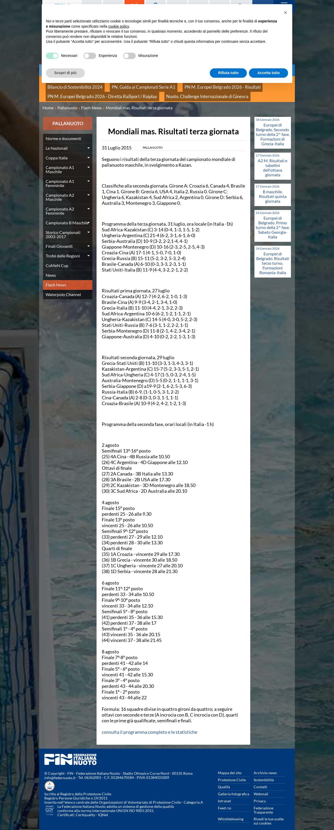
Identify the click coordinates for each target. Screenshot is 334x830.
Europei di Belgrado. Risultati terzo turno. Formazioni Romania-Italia (272, 256)
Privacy (260, 794)
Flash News (56, 277)
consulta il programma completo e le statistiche (149, 725)
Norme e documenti (63, 131)
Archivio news (265, 765)
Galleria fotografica (233, 787)
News (51, 268)
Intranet (224, 794)
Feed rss (224, 801)
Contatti (260, 780)
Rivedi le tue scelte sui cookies (269, 814)
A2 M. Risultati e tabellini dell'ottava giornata (272, 160)
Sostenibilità (264, 773)
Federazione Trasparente (263, 803)
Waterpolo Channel (63, 287)
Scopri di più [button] (65, 73)
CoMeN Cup (57, 258)
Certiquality (85, 808)
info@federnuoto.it (59, 771)
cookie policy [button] (118, 26)
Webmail (261, 787)
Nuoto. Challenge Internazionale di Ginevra (178, 91)
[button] (285, 12)
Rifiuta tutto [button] (228, 73)
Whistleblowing (230, 812)
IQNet (103, 808)
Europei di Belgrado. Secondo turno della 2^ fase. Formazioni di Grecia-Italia (273, 127)
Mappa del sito (230, 765)
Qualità (224, 780)
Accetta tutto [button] (268, 73)
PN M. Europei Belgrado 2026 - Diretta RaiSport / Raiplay (92, 91)
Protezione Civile (232, 773)
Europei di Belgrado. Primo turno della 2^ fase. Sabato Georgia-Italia (273, 220)
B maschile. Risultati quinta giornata (273, 189)
